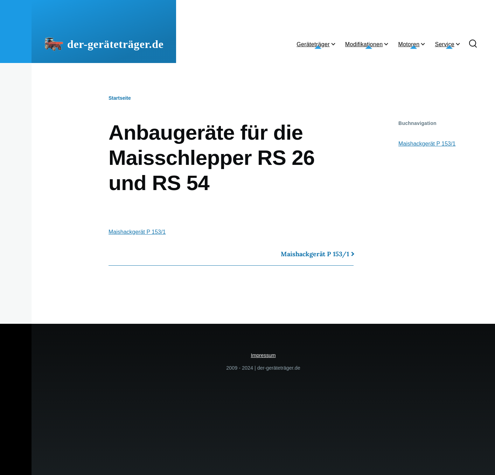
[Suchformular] (472, 44)
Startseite (120, 98)
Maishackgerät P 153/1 (137, 232)
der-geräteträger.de (115, 44)
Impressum (263, 355)
